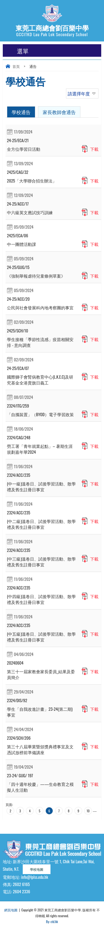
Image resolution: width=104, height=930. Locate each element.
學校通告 (21, 111)
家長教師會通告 (59, 111)
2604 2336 (21, 891)
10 (88, 810)
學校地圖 (36, 869)
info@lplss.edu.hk (34, 877)
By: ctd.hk (52, 921)
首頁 (16, 66)
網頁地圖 (10, 909)
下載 (94, 149)
